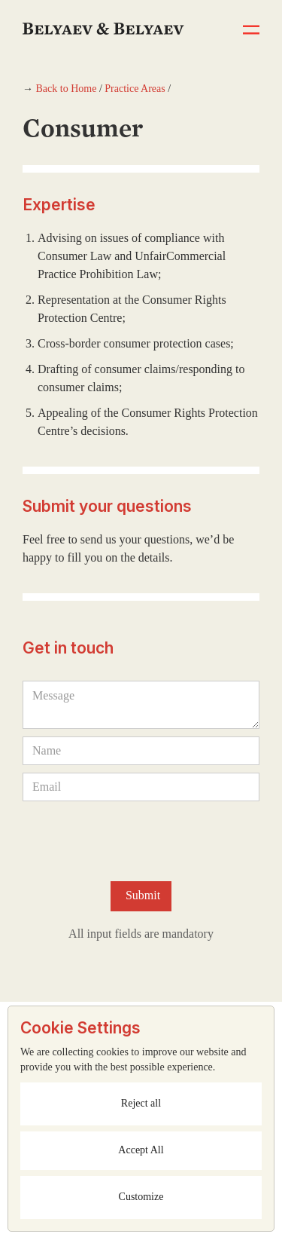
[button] (251, 31)
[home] (103, 17)
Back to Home (66, 88)
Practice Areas (135, 88)
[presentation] (137, 838)
